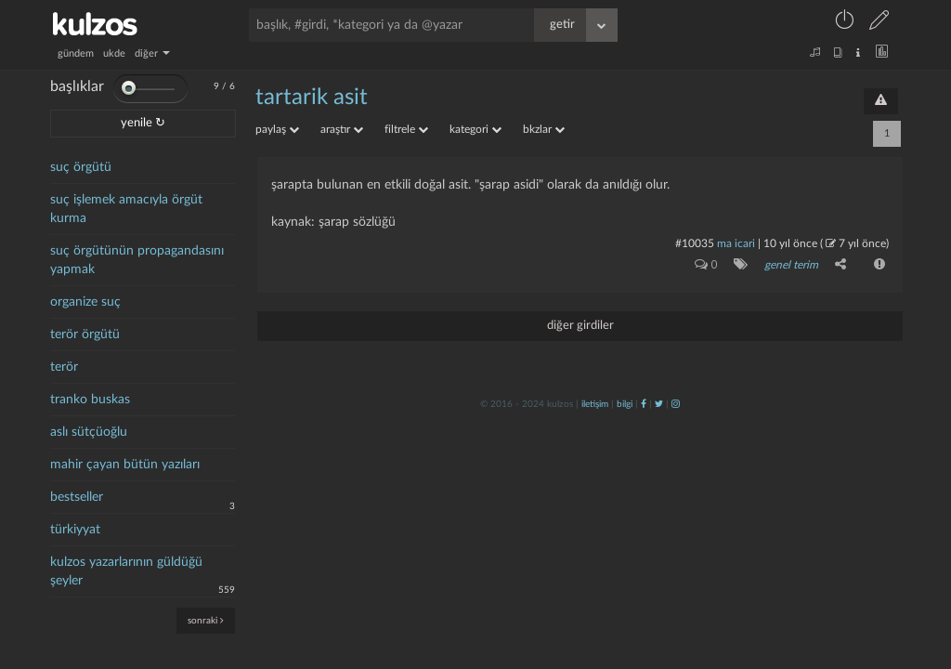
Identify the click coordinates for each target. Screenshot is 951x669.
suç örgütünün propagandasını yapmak (137, 260)
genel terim (791, 264)
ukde (114, 53)
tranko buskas (90, 399)
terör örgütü (85, 334)
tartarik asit (311, 97)
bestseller (76, 497)
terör (64, 367)
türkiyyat (75, 529)
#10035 (694, 243)
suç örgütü (80, 167)
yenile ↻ (143, 123)
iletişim (594, 404)
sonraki (206, 620)
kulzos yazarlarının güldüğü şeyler (126, 571)
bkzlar (544, 129)
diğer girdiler (580, 326)
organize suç (85, 301)
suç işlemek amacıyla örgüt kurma (126, 209)
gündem (76, 53)
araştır (341, 129)
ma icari (736, 243)
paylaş (277, 129)
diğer (152, 53)
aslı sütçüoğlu (88, 432)
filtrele (406, 129)
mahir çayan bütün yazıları (125, 464)
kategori (475, 129)
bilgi (624, 404)
